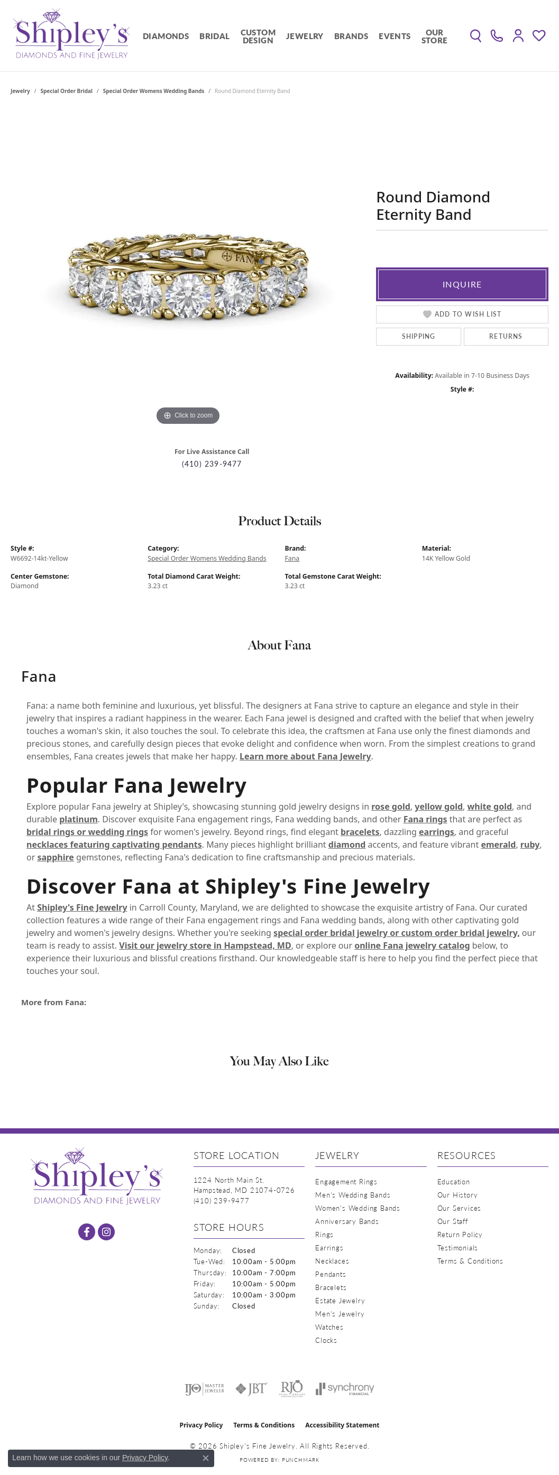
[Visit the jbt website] (252, 1389)
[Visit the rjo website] (292, 1389)
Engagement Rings (346, 1181)
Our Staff (452, 1221)
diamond (347, 844)
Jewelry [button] (305, 35)
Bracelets (330, 1287)
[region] (188, 269)
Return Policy (460, 1234)
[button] (475, 36)
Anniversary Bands (347, 1221)
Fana (292, 558)
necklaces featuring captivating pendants (114, 844)
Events (394, 35)
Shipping (419, 336)
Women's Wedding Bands (357, 1208)
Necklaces (332, 1261)
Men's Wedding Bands (352, 1195)
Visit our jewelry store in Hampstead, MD (205, 945)
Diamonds (166, 35)
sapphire (55, 857)
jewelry (20, 91)
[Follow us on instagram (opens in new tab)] (106, 1231)
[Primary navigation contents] (295, 35)
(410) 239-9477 (212, 464)
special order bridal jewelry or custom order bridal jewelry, (396, 933)
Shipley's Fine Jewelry (82, 907)
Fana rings (425, 819)
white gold (490, 806)
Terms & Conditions (470, 1261)
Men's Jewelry (339, 1314)
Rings (324, 1234)
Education (453, 1181)
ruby (529, 844)
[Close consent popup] (206, 1458)
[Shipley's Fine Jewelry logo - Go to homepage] (71, 35)
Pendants (330, 1274)
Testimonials (458, 1247)
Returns (506, 336)
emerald (498, 844)
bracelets (360, 832)
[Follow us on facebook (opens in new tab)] (86, 1231)
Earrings (329, 1247)
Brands (351, 35)
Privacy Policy (201, 1425)
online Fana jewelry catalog (412, 945)
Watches (329, 1327)
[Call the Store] (222, 1200)
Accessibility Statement (342, 1425)
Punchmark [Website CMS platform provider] (300, 1459)
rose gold (390, 806)
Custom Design (258, 35)
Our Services (459, 1208)
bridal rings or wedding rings (87, 832)
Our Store (434, 35)
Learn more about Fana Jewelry (305, 756)
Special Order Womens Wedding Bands (154, 91)
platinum (78, 819)
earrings (436, 832)
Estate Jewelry (340, 1300)
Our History (457, 1195)
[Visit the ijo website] (204, 1389)
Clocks (326, 1340)
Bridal (214, 35)
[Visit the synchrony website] (345, 1389)
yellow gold (439, 806)
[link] (496, 36)
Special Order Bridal (67, 91)
